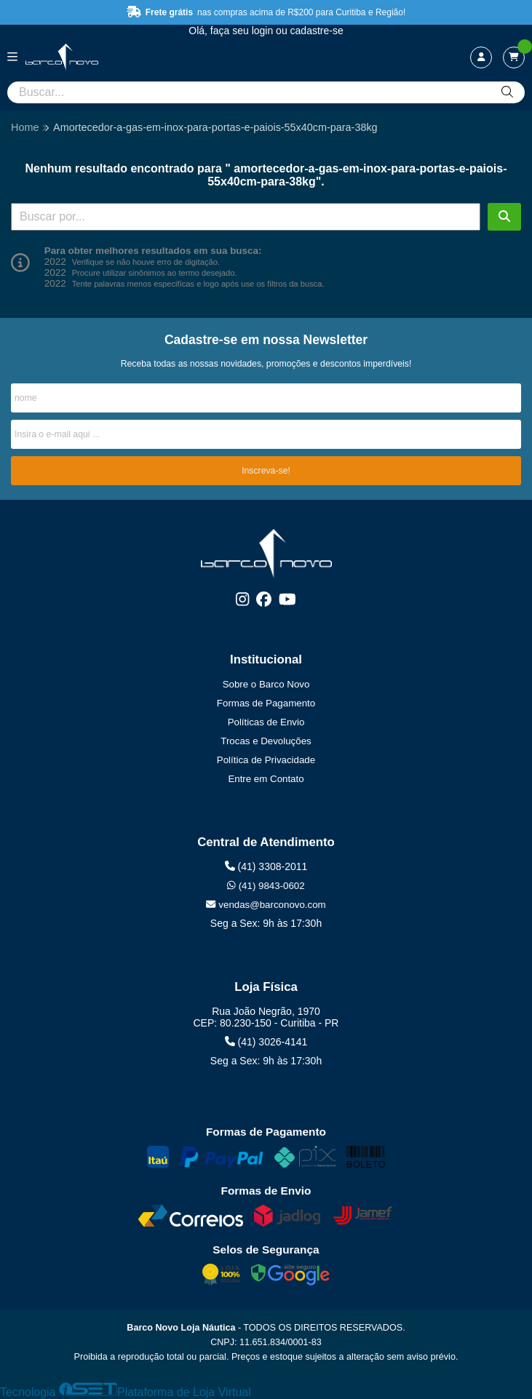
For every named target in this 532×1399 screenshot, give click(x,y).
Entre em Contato (265, 778)
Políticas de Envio (266, 722)
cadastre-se (317, 30)
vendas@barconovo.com (265, 904)
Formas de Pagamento (266, 703)
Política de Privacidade (266, 759)
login (264, 30)
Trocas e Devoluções (266, 741)
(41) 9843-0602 (265, 885)
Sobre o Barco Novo (266, 684)
